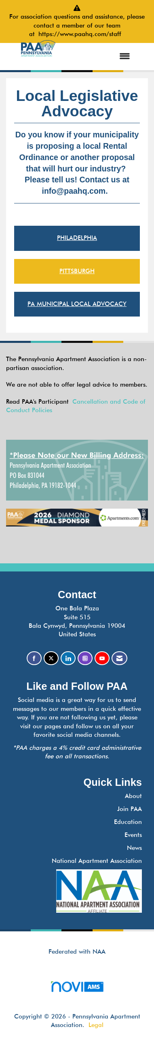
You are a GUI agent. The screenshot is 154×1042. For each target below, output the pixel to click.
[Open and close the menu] (100, 56)
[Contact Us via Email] (119, 658)
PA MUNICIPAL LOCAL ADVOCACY (77, 304)
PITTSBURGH (77, 271)
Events (133, 835)
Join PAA (129, 809)
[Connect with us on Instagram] (85, 658)
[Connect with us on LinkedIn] (68, 658)
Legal (96, 1025)
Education (128, 822)
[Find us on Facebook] (34, 658)
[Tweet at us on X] (51, 658)
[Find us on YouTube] (102, 658)
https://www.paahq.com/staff (81, 34)
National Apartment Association (97, 860)
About (133, 796)
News (134, 848)
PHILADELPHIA (77, 238)
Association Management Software (77, 989)
